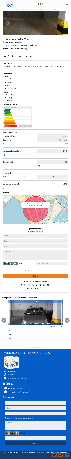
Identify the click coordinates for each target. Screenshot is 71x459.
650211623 (39, 232)
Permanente (8, 177)
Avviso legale (50, 452)
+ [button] (5, 197)
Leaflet (50, 222)
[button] (3, 320)
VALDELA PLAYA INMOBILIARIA (17, 452)
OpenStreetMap (58, 222)
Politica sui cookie (41, 452)
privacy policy (26, 270)
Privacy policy (32, 452)
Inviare (35, 276)
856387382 (31, 232)
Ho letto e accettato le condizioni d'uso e (17, 270)
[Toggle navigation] (67, 4)
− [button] (5, 200)
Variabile (23, 177)
